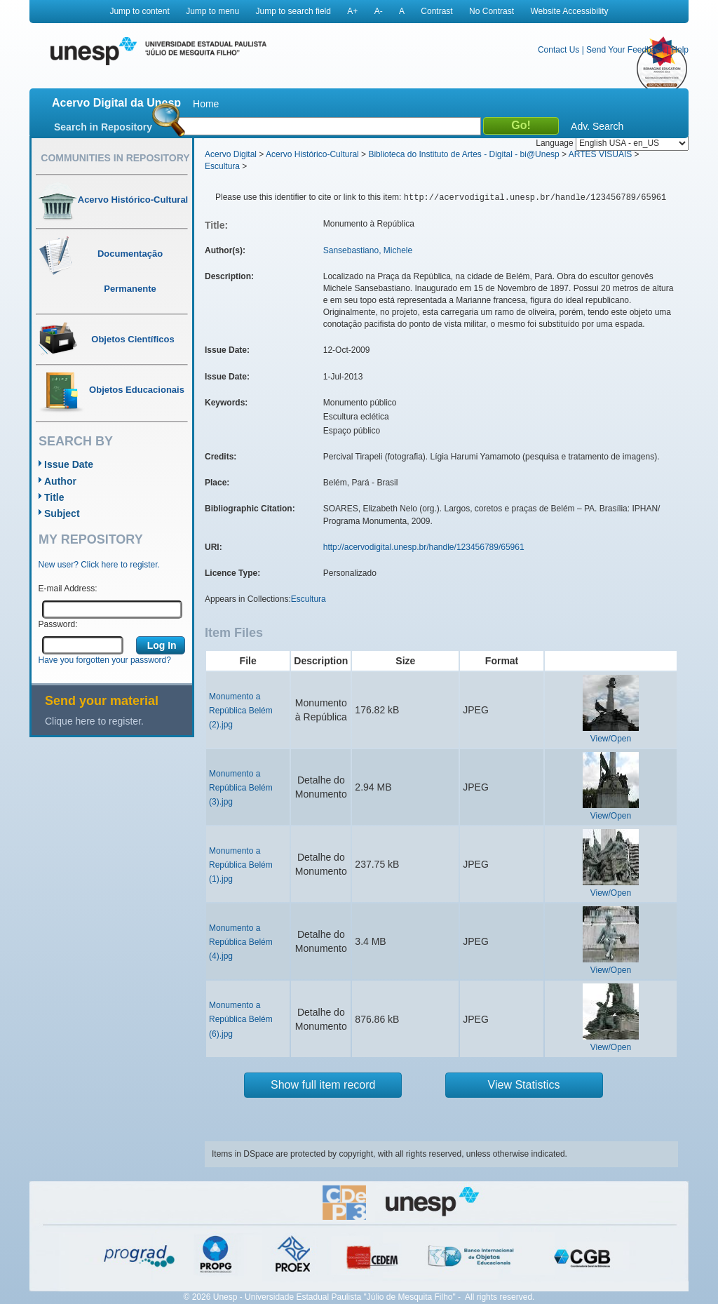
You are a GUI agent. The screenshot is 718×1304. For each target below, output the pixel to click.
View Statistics (524, 1085)
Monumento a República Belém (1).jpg (241, 865)
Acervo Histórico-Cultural (312, 154)
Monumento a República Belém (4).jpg (241, 942)
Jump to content (139, 11)
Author (60, 481)
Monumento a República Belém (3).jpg (241, 788)
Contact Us (558, 50)
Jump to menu (212, 11)
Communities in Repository (115, 157)
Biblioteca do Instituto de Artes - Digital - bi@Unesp (463, 154)
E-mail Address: (68, 588)
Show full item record (323, 1085)
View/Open (610, 739)
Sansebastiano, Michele (367, 250)
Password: (58, 624)
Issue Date (68, 464)
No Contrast (491, 11)
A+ (352, 11)
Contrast (436, 11)
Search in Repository (103, 127)
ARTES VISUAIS (600, 154)
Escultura (222, 166)
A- (378, 11)
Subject (62, 513)
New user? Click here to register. (99, 565)
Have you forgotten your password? (105, 660)
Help (680, 50)
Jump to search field (293, 11)
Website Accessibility (569, 11)
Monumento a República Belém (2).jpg (241, 711)
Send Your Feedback (625, 50)
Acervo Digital (231, 154)
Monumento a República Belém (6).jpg (241, 1019)
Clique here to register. (94, 721)
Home (206, 103)
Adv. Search (597, 126)
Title (54, 497)
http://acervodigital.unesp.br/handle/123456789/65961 (423, 547)
